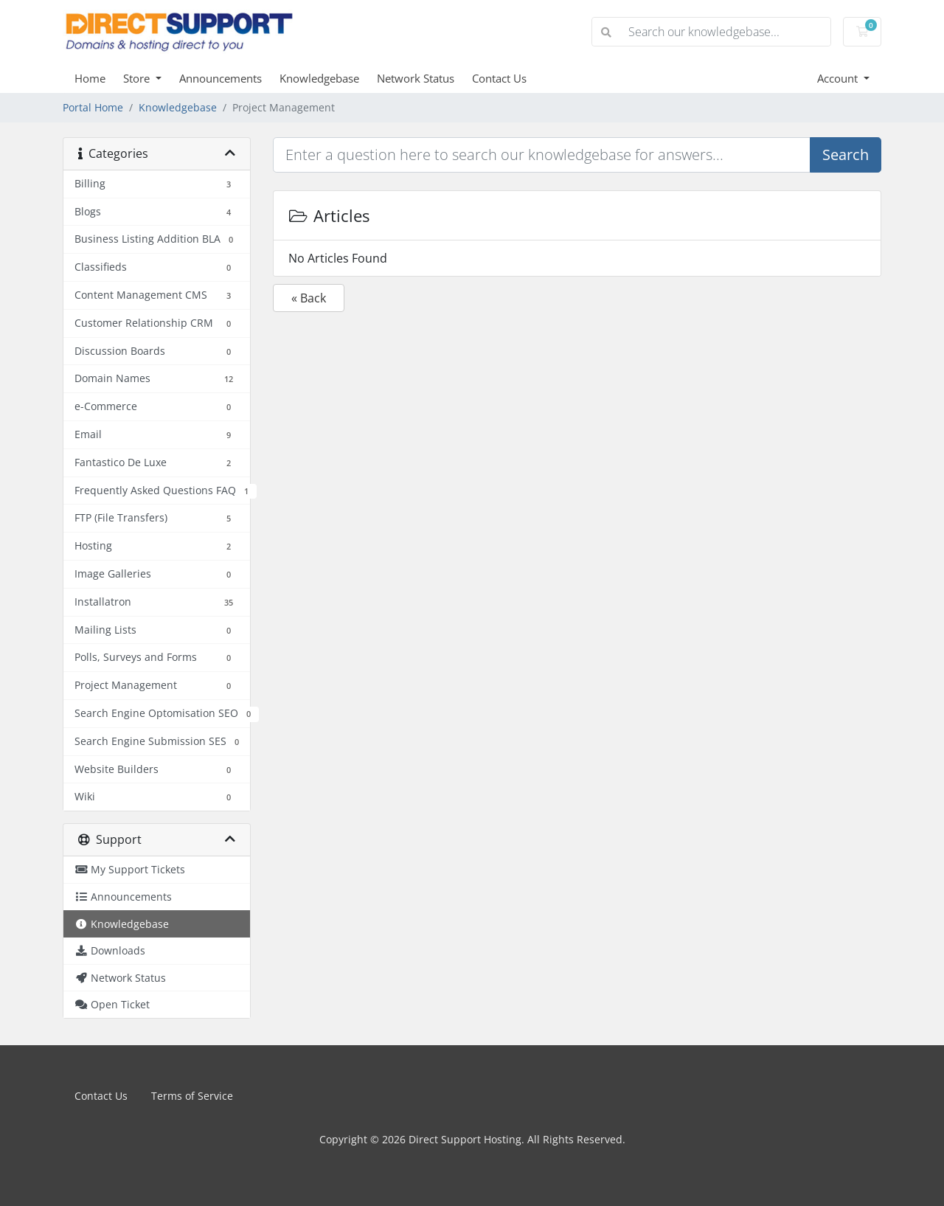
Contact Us (499, 78)
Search (845, 154)
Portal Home (93, 107)
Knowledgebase (319, 78)
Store (138, 78)
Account (839, 78)
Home (89, 78)
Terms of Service (192, 1096)
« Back (308, 298)
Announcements (220, 78)
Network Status (415, 78)
